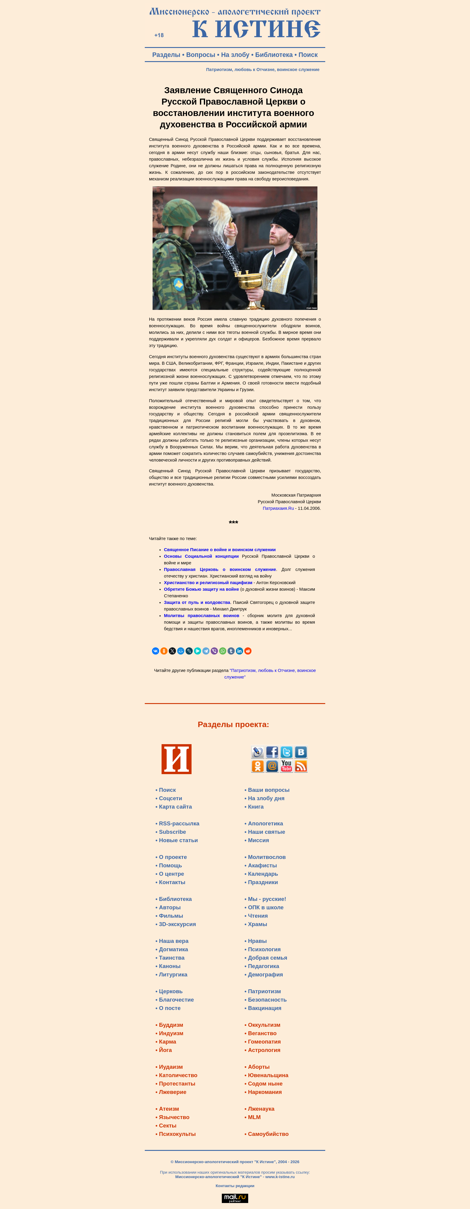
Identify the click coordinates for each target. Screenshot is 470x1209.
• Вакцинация (263, 1008)
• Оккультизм (263, 1025)
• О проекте (171, 857)
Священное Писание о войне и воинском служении (220, 549)
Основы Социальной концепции (201, 556)
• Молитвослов (265, 857)
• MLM (253, 1117)
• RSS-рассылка (177, 823)
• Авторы (168, 907)
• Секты (166, 1125)
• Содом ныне (264, 1083)
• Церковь (169, 991)
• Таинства (170, 958)
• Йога (164, 1050)
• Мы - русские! (265, 899)
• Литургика (171, 974)
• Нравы (256, 941)
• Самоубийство (267, 1134)
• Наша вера (172, 941)
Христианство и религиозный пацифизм (208, 582)
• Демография (264, 974)
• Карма (166, 1041)
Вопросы (200, 54)
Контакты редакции (235, 1186)
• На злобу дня (265, 798)
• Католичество (177, 1075)
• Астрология (263, 1050)
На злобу (235, 54)
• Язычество (172, 1117)
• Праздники (261, 882)
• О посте (168, 1008)
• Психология (263, 949)
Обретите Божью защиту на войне (201, 589)
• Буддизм (169, 1025)
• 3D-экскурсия (176, 924)
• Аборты (257, 1067)
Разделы (166, 54)
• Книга (254, 807)
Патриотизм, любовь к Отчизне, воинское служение (263, 69)
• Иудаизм (169, 1067)
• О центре (170, 874)
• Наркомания (263, 1092)
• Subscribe (171, 832)
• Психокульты (176, 1134)
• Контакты (171, 882)
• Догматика (172, 949)
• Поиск (166, 790)
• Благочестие (175, 1000)
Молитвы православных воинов (201, 615)
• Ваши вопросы (267, 790)
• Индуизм (169, 1033)
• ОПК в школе (264, 907)
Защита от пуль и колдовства (197, 602)
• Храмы (256, 924)
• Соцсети (169, 798)
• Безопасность (266, 1000)
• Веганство (261, 1033)
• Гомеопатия (263, 1041)
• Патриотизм (263, 991)
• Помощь (169, 865)
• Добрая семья (266, 958)
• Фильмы (169, 916)
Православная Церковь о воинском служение (220, 569)
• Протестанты (175, 1083)
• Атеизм (167, 1109)
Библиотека (274, 54)
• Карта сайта (174, 807)
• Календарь (261, 874)
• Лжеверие (171, 1092)
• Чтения (256, 916)
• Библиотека (174, 899)
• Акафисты (261, 865)
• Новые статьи (177, 840)
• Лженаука (260, 1109)
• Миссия (257, 840)
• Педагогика (262, 966)
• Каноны (168, 966)
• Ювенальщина (266, 1075)
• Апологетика (264, 823)
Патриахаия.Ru (278, 508)
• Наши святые (265, 832)
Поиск (308, 54)
